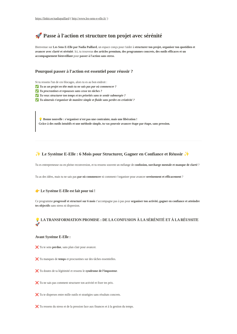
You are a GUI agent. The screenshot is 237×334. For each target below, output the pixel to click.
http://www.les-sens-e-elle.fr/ (89, 18)
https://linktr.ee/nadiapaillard (52, 18)
